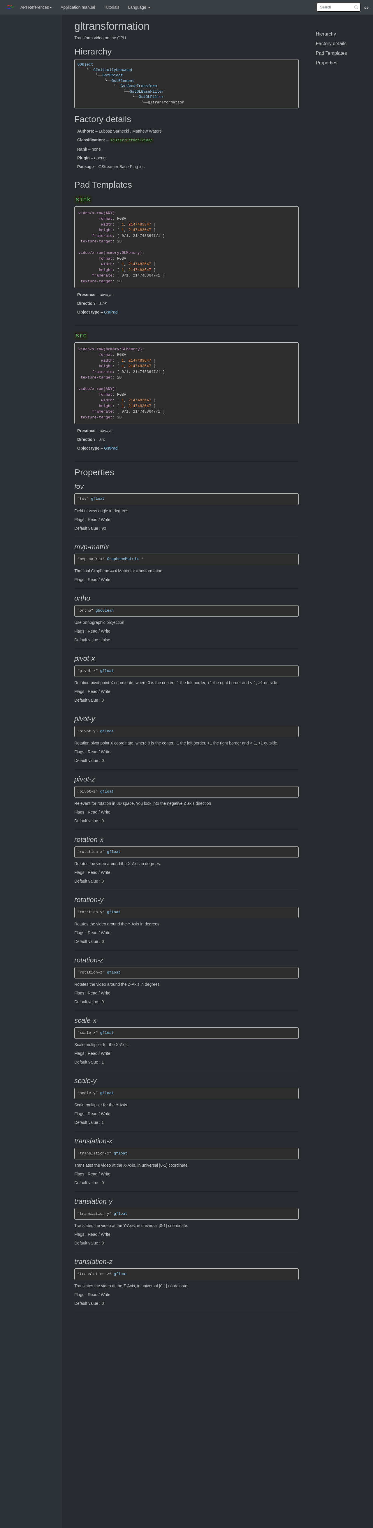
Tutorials (111, 7)
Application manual (78, 7)
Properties (326, 62)
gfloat (98, 499)
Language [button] (139, 7)
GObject (86, 64)
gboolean (105, 610)
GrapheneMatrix (123, 559)
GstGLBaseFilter (147, 91)
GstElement (123, 81)
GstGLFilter (151, 97)
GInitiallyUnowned (112, 70)
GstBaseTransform (139, 86)
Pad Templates (331, 53)
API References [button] (36, 7)
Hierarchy (326, 33)
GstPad (111, 312)
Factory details (331, 43)
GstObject (112, 75)
